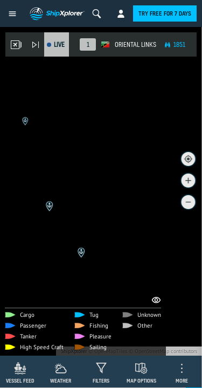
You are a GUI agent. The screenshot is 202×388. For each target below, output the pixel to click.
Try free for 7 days (164, 13)
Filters (101, 380)
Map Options (141, 380)
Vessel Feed (20, 380)
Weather (60, 380)
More (182, 380)
